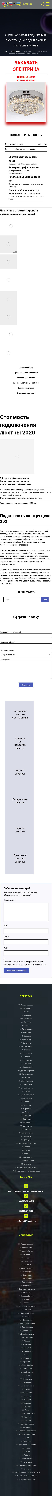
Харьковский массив (26, 1143)
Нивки (26, 1389)
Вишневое (26, 1033)
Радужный (26, 1119)
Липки (26, 1091)
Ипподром (26, 1344)
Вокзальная (26, 1279)
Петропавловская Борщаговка (26, 1171)
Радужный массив (26, 1424)
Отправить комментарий (16, 971)
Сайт (5, 948)
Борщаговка (26, 1019)
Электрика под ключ (26, 393)
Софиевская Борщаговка (26, 1167)
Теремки (26, 1136)
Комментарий (10, 900)
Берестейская (26, 1251)
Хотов (26, 1147)
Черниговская (26, 1157)
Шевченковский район (26, 1465)
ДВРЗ (26, 1317)
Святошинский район (26, 1431)
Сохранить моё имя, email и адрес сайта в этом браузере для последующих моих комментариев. (25, 963)
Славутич (26, 1129)
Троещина (26, 1140)
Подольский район (26, 1414)
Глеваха (26, 1050)
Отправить (26, 685)
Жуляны (26, 1341)
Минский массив (26, 1095)
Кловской (26, 1348)
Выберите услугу (26, 653)
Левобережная (26, 1081)
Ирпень (26, 1078)
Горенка (26, 1057)
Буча (26, 1012)
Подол (26, 1112)
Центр (26, 1150)
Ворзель (26, 1036)
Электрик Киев (26, 368)
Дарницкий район (26, 1313)
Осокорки (26, 1105)
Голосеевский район (26, 1306)
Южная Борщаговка (26, 1479)
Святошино (26, 1126)
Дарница (26, 1064)
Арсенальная (26, 1247)
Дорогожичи (26, 1067)
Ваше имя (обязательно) (26, 634)
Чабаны (26, 1154)
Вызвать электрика (26, 378)
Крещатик (26, 1358)
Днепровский (26, 1327)
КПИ (26, 1355)
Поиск (45, 599)
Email (6, 937)
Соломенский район (26, 1434)
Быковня (26, 1022)
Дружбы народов (26, 1071)
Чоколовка (26, 1462)
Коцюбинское (26, 1351)
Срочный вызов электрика (26, 373)
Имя (6, 926)
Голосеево (26, 1053)
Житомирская (26, 1074)
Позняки (26, 1116)
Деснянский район (26, 1324)
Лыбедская (26, 1382)
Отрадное (26, 1403)
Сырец (26, 1438)
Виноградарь (26, 1029)
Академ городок (26, 1005)
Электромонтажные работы (26, 383)
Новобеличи (26, 1098)
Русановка (26, 1122)
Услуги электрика (26, 388)
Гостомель (26, 1060)
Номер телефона (26, 644)
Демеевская (26, 1320)
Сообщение (26, 669)
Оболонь (26, 1102)
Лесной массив (26, 1088)
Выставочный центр (26, 1289)
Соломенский (26, 1133)
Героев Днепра (26, 1046)
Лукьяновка (26, 1379)
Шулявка (26, 1164)
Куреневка (26, 1362)
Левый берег (26, 1084)
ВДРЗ (26, 1026)
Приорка (26, 1420)
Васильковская (26, 1268)
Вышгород (26, 1043)
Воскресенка (26, 1039)
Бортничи (26, 1015)
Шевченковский (26, 1161)
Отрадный (26, 1109)
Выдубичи (26, 1286)
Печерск (26, 1407)
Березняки (26, 1008)
